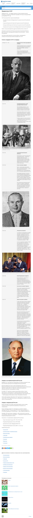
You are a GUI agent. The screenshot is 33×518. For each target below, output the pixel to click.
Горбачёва (5, 435)
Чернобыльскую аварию (7, 437)
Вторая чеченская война (8, 468)
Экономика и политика (23, 3)
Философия (18, 3)
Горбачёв (5, 458)
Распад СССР (5, 429)
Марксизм (5, 441)
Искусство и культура (13, 3)
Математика (8, 3)
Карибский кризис (13, 431)
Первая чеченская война (8, 466)
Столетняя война (6, 470)
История (31, 3)
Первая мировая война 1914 (8, 462)
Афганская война (6, 457)
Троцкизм (5, 439)
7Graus (30, 516)
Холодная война (6, 455)
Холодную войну (6, 431)
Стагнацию (5, 443)
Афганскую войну (6, 433)
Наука (28, 3)
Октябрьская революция (7, 464)
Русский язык (3, 3)
